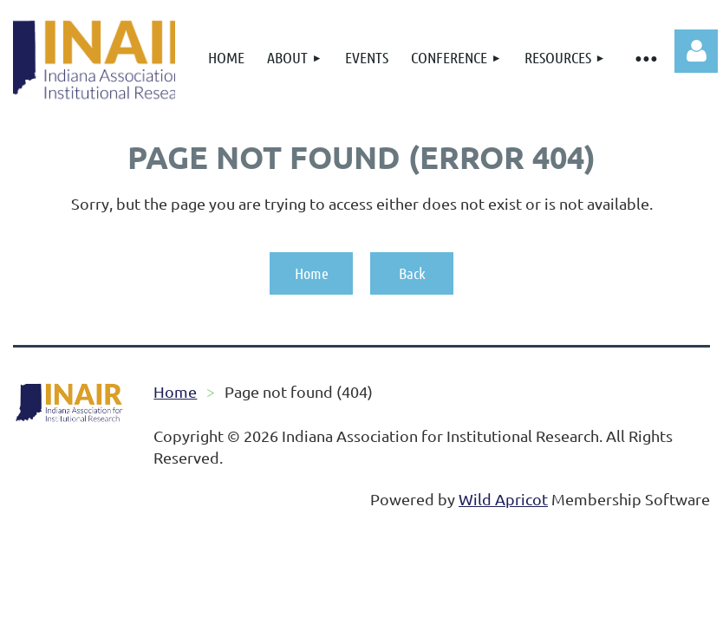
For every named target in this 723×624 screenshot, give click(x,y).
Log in (696, 51)
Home (312, 273)
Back (412, 273)
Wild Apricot (503, 499)
